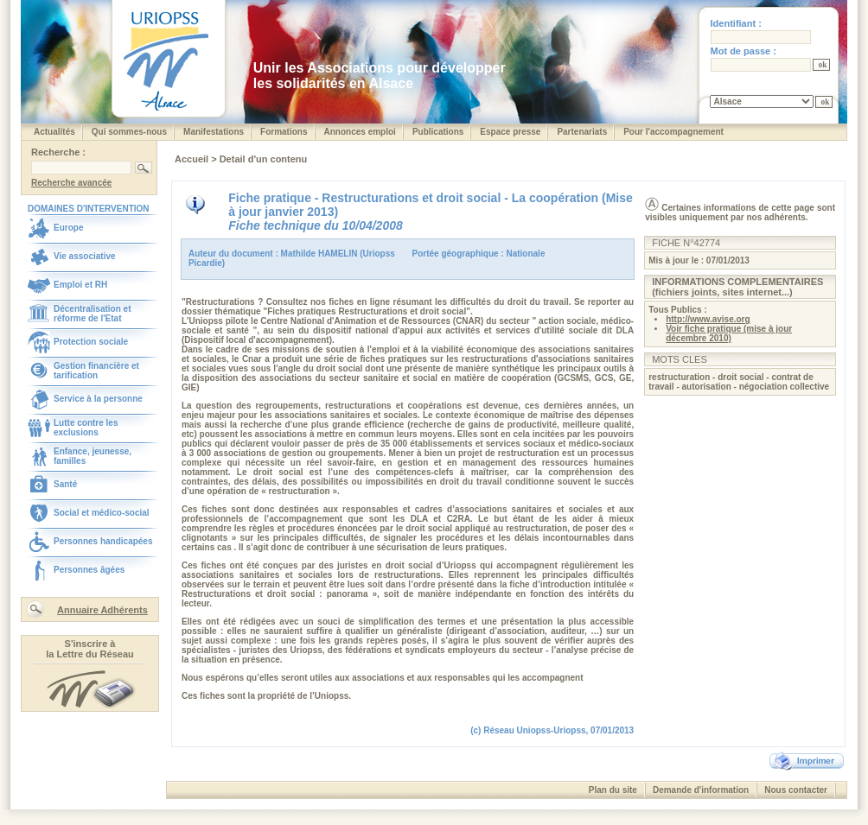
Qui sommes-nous (129, 131)
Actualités (54, 131)
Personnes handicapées (103, 541)
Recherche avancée (71, 182)
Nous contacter (795, 790)
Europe (68, 227)
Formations (283, 131)
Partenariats (582, 131)
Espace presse (510, 131)
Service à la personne (98, 398)
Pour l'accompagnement (673, 131)
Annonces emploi (360, 131)
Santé (65, 484)
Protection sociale (91, 341)
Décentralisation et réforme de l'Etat (92, 313)
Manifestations (213, 131)
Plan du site (613, 790)
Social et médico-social (102, 512)
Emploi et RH (80, 284)
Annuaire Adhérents (102, 610)
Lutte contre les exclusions (86, 427)
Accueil (193, 159)
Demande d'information (701, 790)
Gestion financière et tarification (96, 370)
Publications (437, 131)
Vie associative (85, 256)
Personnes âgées (89, 569)
